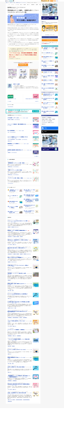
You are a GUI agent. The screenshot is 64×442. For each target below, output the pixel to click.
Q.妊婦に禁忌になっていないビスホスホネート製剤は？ (18, 265)
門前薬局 (50, 119)
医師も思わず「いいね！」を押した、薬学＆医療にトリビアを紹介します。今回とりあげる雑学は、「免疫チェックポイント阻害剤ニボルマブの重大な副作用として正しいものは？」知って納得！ (20, 324)
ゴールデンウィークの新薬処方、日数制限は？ (17, 329)
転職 (12, 290)
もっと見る (36, 156)
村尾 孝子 (29, 257)
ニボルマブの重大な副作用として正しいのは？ (17, 320)
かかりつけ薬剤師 (18, 139)
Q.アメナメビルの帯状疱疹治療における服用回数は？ (18, 293)
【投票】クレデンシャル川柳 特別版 (15, 170)
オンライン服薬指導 (49, 120)
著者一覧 (21, 4)
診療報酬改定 (32, 4)
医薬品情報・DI (10, 236)
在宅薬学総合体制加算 (19, 399)
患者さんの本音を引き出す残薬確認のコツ (16, 257)
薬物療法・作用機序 (11, 119)
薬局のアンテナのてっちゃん (11, 312)
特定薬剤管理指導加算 (26, 399)
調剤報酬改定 (10, 317)
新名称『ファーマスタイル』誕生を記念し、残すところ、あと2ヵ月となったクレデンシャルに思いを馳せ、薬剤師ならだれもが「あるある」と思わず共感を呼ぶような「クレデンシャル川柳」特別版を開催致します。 (20, 181)
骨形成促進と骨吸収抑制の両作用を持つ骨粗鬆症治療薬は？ (19, 384)
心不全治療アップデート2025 (13, 117)
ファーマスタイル (10, 106)
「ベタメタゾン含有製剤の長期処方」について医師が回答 (19, 339)
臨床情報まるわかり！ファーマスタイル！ (21, 2)
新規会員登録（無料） (23, 64)
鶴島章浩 (12, 231)
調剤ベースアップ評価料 (11, 399)
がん (8, 132)
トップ (9, 4)
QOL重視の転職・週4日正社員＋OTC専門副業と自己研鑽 (18, 301)
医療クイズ (28, 4)
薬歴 (39, 4)
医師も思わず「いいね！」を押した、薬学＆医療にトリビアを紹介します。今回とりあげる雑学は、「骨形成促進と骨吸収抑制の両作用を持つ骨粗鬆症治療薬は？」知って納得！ (20, 387)
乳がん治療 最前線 (11, 130)
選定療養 (25, 4)
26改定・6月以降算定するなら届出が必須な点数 (17, 392)
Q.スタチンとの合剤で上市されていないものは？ (17, 349)
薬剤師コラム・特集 (12, 2)
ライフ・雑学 (10, 244)
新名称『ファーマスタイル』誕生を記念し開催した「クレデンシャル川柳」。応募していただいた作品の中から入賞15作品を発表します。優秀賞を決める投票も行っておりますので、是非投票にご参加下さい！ (20, 172)
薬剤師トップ (7, 2)
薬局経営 (20, 317)
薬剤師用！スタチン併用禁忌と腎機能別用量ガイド (17, 230)
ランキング (12, 4)
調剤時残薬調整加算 (15, 317)
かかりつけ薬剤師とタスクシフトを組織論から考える (18, 136)
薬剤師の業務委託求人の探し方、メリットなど (17, 357)
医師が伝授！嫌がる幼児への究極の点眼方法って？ (17, 247)
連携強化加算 (10, 401)
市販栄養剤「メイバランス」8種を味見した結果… (17, 273)
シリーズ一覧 (17, 4)
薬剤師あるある (10, 166)
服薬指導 (37, 4)
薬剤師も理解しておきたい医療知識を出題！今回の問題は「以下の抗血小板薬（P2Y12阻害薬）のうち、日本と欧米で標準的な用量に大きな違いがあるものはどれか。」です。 (20, 370)
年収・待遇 (9, 290)
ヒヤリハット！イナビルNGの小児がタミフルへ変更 (18, 220)
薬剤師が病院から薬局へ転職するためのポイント (17, 283)
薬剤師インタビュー (51, 122)
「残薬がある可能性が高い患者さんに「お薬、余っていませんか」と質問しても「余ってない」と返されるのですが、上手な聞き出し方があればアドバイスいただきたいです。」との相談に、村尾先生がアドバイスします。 (20, 260)
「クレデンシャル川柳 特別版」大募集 (15, 178)
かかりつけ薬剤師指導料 (11, 139)
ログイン (57, 0)
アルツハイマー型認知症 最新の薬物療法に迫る (17, 124)
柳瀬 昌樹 (13, 266)
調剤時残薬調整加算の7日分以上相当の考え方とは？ (18, 311)
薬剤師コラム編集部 (21, 130)
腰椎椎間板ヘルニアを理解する (14, 143)
